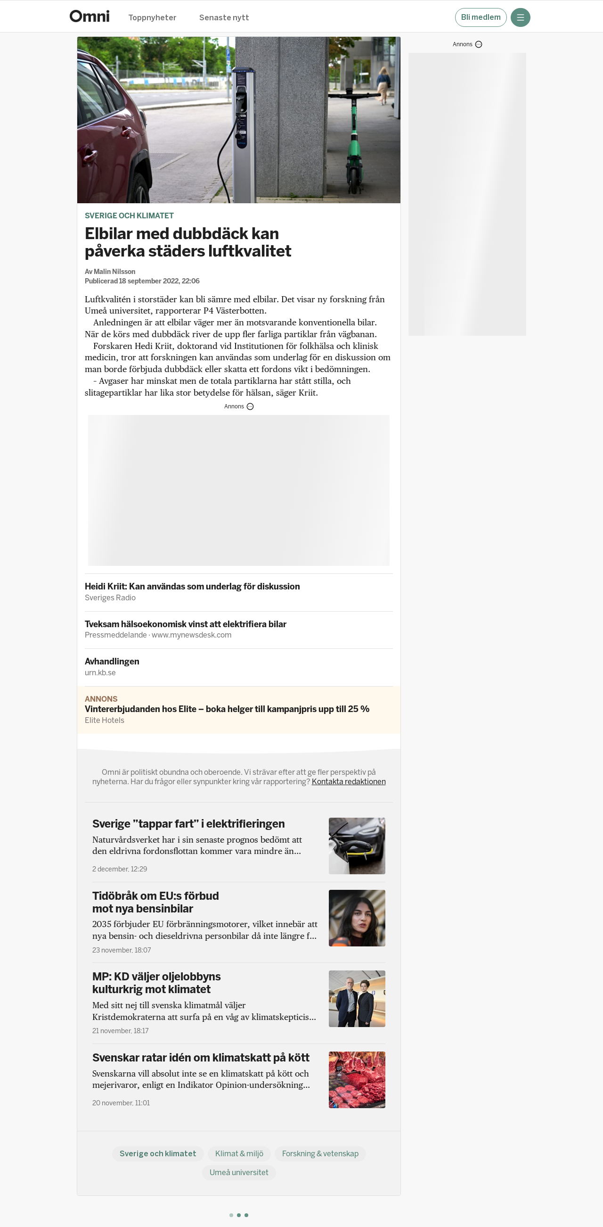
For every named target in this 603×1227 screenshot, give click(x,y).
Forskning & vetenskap (320, 1153)
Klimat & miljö (239, 1153)
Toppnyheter (152, 18)
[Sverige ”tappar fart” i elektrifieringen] (239, 846)
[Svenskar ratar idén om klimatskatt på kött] (239, 1080)
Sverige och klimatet (129, 215)
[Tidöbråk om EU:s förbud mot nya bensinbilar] (239, 922)
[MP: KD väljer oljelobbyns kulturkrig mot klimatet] (239, 1003)
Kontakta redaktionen (349, 781)
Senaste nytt (224, 18)
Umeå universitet (239, 1172)
